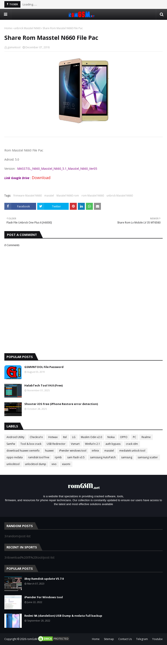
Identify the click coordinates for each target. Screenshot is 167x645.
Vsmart (75, 444)
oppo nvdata (15, 457)
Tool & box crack (30, 444)
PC (134, 437)
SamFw (11, 444)
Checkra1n (36, 437)
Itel (65, 437)
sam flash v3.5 (76, 457)
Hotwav (53, 437)
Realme (146, 437)
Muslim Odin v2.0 (91, 437)
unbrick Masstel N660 (27, 28)
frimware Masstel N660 (27, 195)
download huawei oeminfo (23, 450)
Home (8, 28)
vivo (54, 464)
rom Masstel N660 (93, 195)
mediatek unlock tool (132, 450)
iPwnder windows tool (72, 450)
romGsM (32, 639)
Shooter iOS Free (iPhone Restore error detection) (61, 404)
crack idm (132, 444)
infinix (95, 450)
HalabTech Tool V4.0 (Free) (43, 385)
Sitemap (109, 639)
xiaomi (66, 464)
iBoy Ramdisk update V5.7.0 (44, 579)
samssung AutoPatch (103, 457)
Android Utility (15, 437)
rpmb (58, 457)
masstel (49, 195)
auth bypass (112, 444)
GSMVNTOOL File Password (43, 367)
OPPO (123, 437)
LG (73, 437)
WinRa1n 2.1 (92, 444)
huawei (49, 450)
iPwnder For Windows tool (43, 597)
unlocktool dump (35, 464)
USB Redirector (56, 444)
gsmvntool (13, 47)
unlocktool (13, 464)
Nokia (111, 437)
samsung (126, 457)
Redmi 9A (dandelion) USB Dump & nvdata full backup (63, 616)
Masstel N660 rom (68, 195)
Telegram (142, 639)
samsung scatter (148, 457)
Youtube (157, 639)
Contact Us (125, 639)
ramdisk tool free (38, 457)
